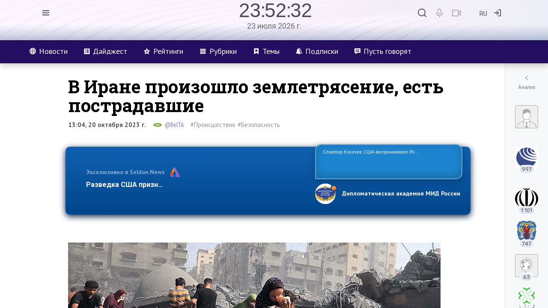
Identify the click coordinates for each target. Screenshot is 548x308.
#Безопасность (259, 125)
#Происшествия (213, 125)
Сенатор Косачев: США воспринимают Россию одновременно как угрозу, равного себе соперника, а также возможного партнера (387, 161)
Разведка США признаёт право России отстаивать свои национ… (196, 185)
